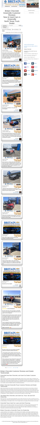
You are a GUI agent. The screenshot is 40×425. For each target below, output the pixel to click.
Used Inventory (31, 12)
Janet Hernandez (16, 192)
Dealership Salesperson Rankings (5, 26)
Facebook (27, 63)
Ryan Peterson (16, 60)
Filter (20, 25)
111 (15, 367)
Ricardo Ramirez (15, 285)
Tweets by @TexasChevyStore (29, 44)
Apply (3, 30)
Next (17, 367)
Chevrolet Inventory (31, 10)
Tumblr (34, 63)
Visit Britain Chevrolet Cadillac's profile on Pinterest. (31, 47)
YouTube (27, 70)
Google (34, 74)
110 (13, 367)
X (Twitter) (27, 74)
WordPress (34, 70)
